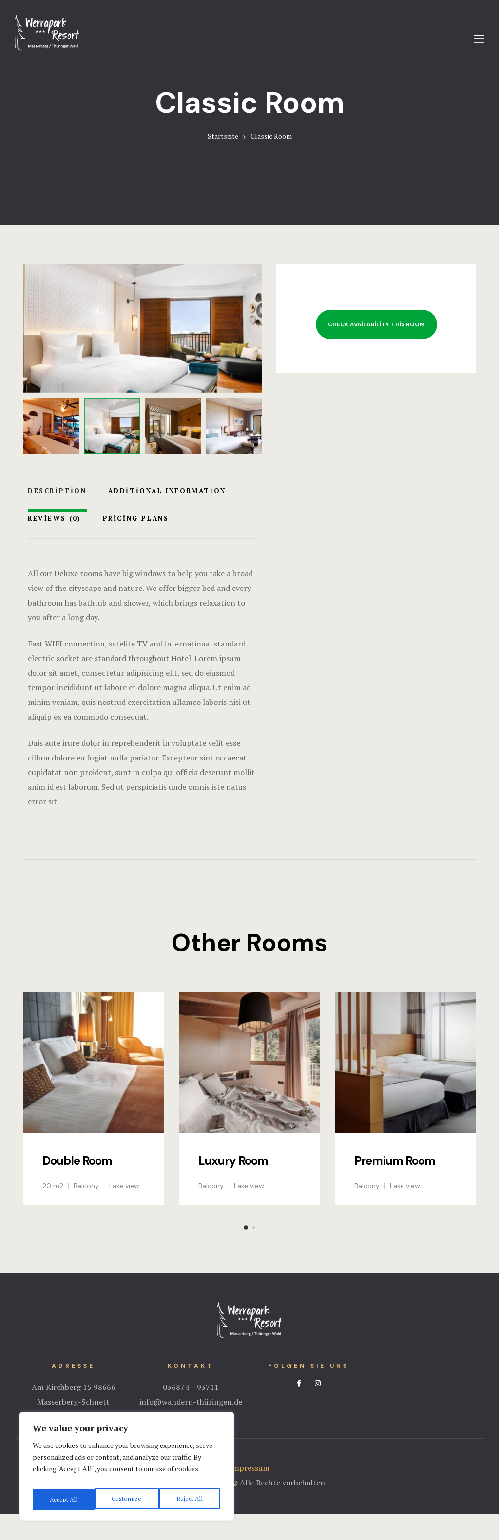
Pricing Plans (136, 543)
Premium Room (394, 1186)
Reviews (54, 543)
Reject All (127, 1499)
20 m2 (52, 1211)
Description (57, 516)
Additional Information (167, 516)
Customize (63, 1499)
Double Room (77, 1186)
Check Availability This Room (376, 350)
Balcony (86, 1211)
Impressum (249, 1493)
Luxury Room (233, 1186)
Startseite (223, 162)
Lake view (124, 1211)
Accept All (190, 1499)
